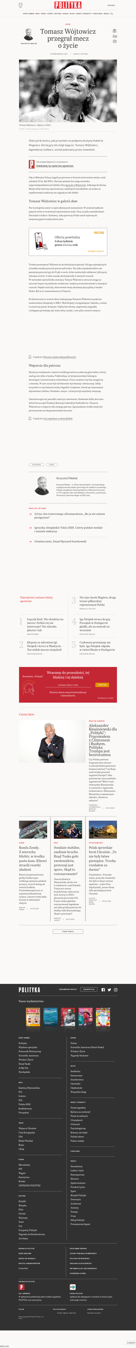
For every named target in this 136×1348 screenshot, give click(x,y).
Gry (20, 1226)
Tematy (74, 1212)
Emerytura (24, 1177)
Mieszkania (24, 1165)
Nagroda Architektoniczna (32, 1234)
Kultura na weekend (80, 1112)
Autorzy (75, 1207)
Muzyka (23, 1205)
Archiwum (76, 1203)
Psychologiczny (78, 1128)
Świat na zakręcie (79, 1116)
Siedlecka (75, 1071)
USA (21, 1137)
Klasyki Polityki (78, 1195)
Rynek (50, 14)
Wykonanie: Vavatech (94, 1313)
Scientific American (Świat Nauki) (87, 1047)
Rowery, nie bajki (79, 1132)
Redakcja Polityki (26, 1249)
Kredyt (22, 1181)
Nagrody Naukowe (79, 1055)
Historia (75, 1179)
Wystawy (23, 1218)
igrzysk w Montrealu (76, 185)
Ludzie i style (77, 1170)
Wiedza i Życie (26, 1060)
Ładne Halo (72, 1313)
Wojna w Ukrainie (27, 1128)
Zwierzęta (76, 1199)
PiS (20, 1092)
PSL (21, 1100)
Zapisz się (102, 685)
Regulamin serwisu (78, 1249)
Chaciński (75, 1084)
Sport (68, 25)
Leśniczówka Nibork (95, 1309)
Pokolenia (97, 14)
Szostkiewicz (77, 1079)
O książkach (77, 1120)
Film (21, 1209)
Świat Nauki (24, 1064)
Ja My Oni (23, 1068)
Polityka (23, 1043)
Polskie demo (77, 1137)
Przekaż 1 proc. (78, 1187)
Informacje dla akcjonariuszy (83, 1269)
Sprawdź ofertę (96, 252)
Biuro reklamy (25, 1254)
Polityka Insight (59, 1309)
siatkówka (36, 465)
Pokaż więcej (68, 932)
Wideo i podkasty (83, 14)
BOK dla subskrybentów (29, 1264)
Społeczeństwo (78, 1183)
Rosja (21, 1145)
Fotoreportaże (78, 1174)
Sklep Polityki (78, 1220)
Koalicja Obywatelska (29, 1088)
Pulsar (74, 1043)
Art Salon (23, 1238)
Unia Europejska (27, 1132)
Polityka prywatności (80, 1259)
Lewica (22, 1096)
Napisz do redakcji (27, 1259)
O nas (73, 1216)
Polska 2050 (24, 1104)
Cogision (65, 1313)
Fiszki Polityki (76, 1294)
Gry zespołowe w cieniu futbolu (58, 418)
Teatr (21, 1222)
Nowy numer (28, 14)
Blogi (72, 14)
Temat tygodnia (78, 1108)
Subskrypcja (89, 990)
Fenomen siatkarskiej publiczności (59, 357)
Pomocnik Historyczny (30, 1051)
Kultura (58, 14)
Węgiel (22, 1173)
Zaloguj (111, 5)
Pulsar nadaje (77, 1141)
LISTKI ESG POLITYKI (29, 1185)
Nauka (65, 14)
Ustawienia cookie (78, 1274)
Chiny (21, 1149)
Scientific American (29, 1055)
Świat (43, 14)
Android (26, 1294)
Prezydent (24, 1112)
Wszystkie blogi (78, 1092)
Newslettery (77, 1166)
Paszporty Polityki (28, 1230)
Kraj (38, 14)
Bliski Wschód (26, 1141)
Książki (22, 1201)
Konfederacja (25, 1108)
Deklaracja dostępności (81, 1264)
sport (51, 465)
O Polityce (23, 1269)
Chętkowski (76, 1088)
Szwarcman (76, 1075)
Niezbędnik (24, 1072)
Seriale (22, 1214)
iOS (20, 1294)
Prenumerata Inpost (68, 990)
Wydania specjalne (28, 1047)
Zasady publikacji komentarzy (83, 1254)
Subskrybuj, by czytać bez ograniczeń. (55, 166)
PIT (20, 1169)
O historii (75, 1124)
